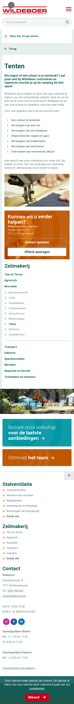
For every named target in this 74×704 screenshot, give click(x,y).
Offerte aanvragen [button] (37, 252)
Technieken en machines (20, 377)
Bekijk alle (13, 516)
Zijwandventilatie (16, 490)
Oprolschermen (17, 313)
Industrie (9, 352)
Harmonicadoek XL (18, 292)
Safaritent (14, 329)
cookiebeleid (36, 688)
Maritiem (10, 364)
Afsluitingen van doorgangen (23, 511)
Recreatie (10, 286)
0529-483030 (15, 590)
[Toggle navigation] (69, 9)
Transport (10, 347)
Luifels (12, 298)
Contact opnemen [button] (37, 242)
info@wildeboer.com (14, 596)
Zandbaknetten (17, 334)
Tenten (12, 324)
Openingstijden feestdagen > (19, 668)
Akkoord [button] (37, 697)
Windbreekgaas (17, 319)
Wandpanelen (14, 500)
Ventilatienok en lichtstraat (22, 505)
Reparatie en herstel (17, 370)
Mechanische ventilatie (20, 495)
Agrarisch (10, 280)
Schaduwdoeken (17, 308)
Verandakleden (16, 303)
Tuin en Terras (13, 274)
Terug (10, 48)
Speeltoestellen (14, 358)
